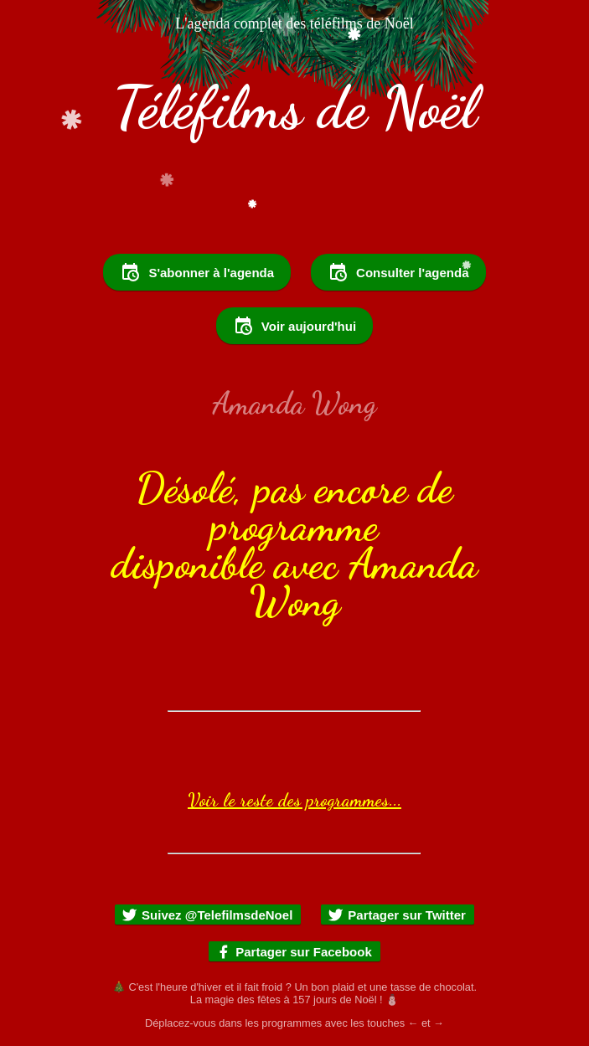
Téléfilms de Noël (295, 107)
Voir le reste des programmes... (294, 800)
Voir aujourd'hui (294, 326)
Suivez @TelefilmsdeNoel (206, 915)
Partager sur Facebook (293, 952)
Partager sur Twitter (397, 915)
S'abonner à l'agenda (197, 272)
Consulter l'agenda (398, 272)
